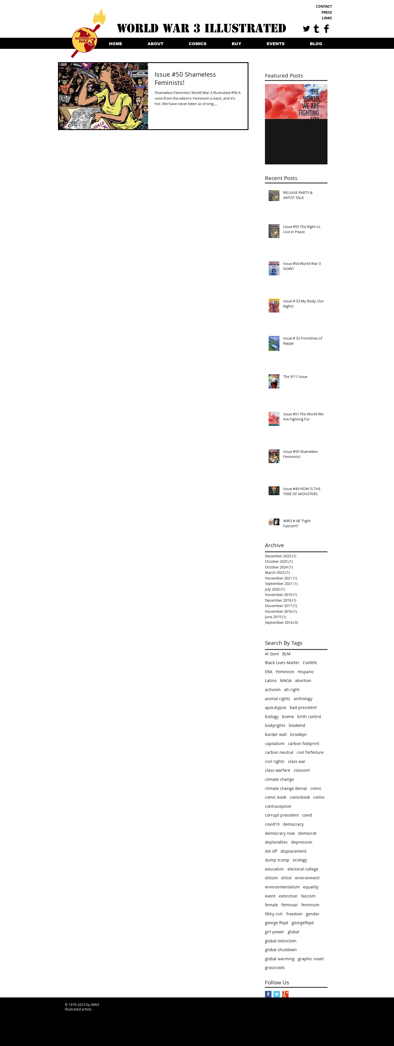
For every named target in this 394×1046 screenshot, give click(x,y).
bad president (303, 707)
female (271, 904)
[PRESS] (313, 12)
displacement (293, 851)
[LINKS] (313, 18)
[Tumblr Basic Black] (316, 28)
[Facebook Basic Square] (268, 994)
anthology (303, 698)
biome (288, 716)
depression (301, 842)
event (270, 896)
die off (271, 851)
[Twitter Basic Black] (306, 28)
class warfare (277, 770)
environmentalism (282, 887)
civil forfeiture (310, 752)
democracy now (280, 833)
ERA (268, 671)
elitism (271, 877)
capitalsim (275, 743)
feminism (310, 904)
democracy (293, 824)
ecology (300, 860)
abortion (303, 680)
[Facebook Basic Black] (326, 28)
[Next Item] (318, 101)
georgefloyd (303, 922)
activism (273, 689)
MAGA (286, 680)
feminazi (289, 904)
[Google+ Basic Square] (285, 994)
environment (307, 877)
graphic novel (311, 958)
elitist (286, 877)
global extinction (280, 941)
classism (302, 770)
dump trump (277, 860)
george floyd (276, 922)
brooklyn (298, 734)
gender (313, 914)
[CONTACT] (313, 6)
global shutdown (281, 949)
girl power (274, 931)
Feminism (285, 671)
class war (297, 761)
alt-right (291, 689)
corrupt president (282, 815)
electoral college (302, 869)
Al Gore (272, 653)
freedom (294, 914)
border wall (276, 734)
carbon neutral (279, 752)
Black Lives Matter (282, 662)
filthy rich (274, 914)
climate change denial (286, 788)
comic (316, 788)
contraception (278, 806)
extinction (288, 896)
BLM (286, 653)
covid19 (272, 824)
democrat (307, 833)
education (274, 869)
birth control (309, 716)
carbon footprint (303, 743)
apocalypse (275, 707)
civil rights (275, 761)
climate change (279, 779)
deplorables (276, 842)
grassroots (275, 967)
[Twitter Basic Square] (276, 994)
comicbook (300, 797)
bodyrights (275, 725)
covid (307, 815)
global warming (280, 958)
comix (318, 797)
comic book (275, 797)
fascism (308, 896)
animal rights (277, 698)
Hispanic (306, 671)
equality (310, 887)
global (293, 931)
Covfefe (310, 662)
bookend (297, 725)
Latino (271, 680)
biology (272, 716)
